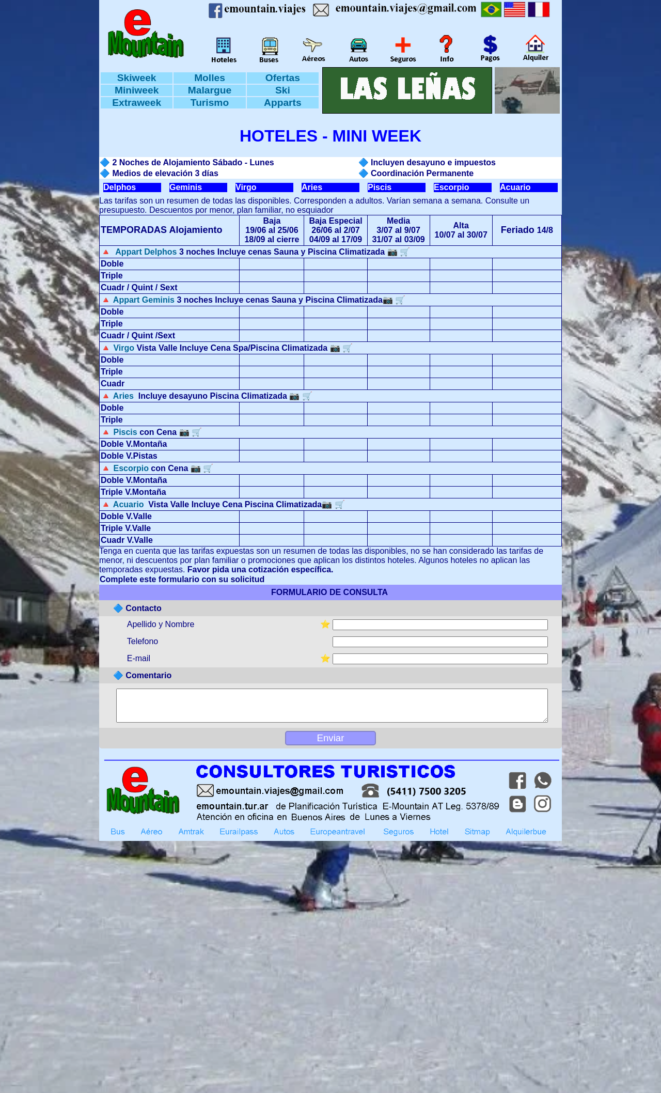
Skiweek (136, 77)
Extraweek (136, 102)
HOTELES (279, 136)
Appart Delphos (145, 251)
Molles (209, 77)
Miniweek (137, 90)
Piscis (379, 187)
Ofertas (282, 77)
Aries (312, 187)
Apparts (283, 102)
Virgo (246, 187)
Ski (282, 90)
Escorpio (451, 187)
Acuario (515, 187)
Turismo (210, 102)
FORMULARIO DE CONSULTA (329, 592)
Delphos (119, 187)
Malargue (209, 90)
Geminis (185, 187)
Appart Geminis (144, 299)
